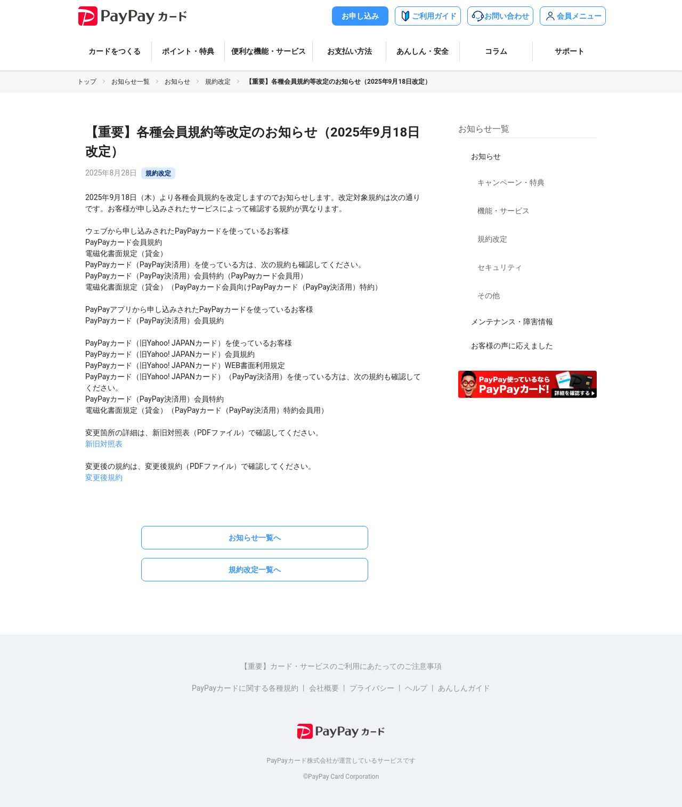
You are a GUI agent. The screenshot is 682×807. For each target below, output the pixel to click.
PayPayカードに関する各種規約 (245, 688)
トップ (86, 81)
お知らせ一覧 (130, 81)
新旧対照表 (104, 444)
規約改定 (218, 81)
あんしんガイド (464, 688)
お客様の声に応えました (512, 345)
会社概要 (324, 688)
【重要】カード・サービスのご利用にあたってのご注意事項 (341, 666)
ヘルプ (416, 688)
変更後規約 (104, 477)
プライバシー (372, 688)
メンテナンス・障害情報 (512, 321)
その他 (488, 295)
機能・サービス (503, 210)
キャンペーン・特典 (511, 182)
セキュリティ (499, 267)
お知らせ (177, 81)
